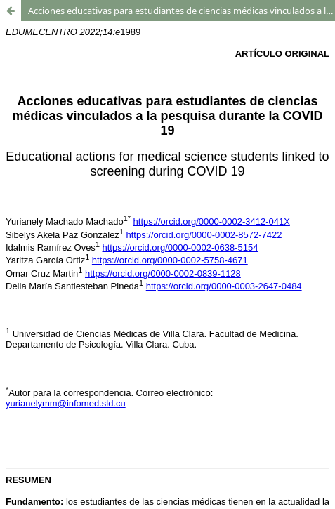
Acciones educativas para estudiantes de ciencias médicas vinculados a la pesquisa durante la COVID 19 (181, 10)
